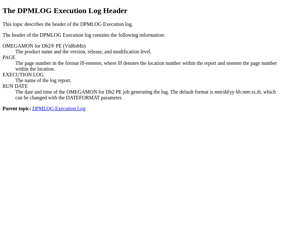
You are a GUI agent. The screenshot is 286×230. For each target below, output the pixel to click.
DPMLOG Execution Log (58, 108)
